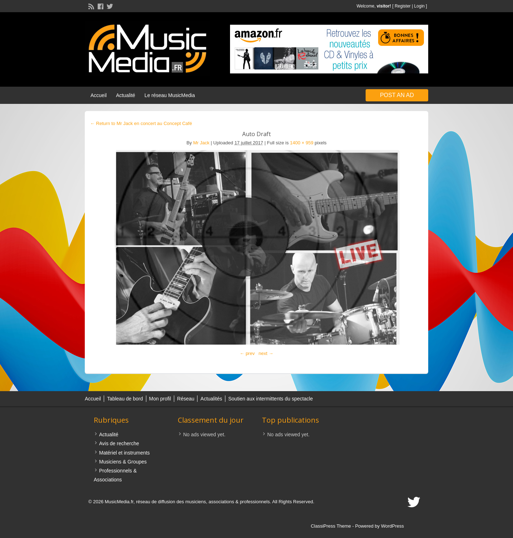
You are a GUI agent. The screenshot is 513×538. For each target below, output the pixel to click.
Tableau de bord (125, 399)
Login (419, 6)
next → (266, 353)
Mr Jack (201, 142)
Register (403, 6)
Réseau (185, 399)
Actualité (125, 95)
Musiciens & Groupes (123, 462)
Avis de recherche (119, 443)
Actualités (211, 399)
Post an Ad (397, 95)
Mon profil (160, 399)
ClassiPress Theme (331, 526)
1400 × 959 (301, 142)
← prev (247, 353)
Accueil (99, 95)
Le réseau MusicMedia (170, 95)
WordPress (392, 526)
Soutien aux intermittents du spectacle (270, 399)
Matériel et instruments (124, 453)
